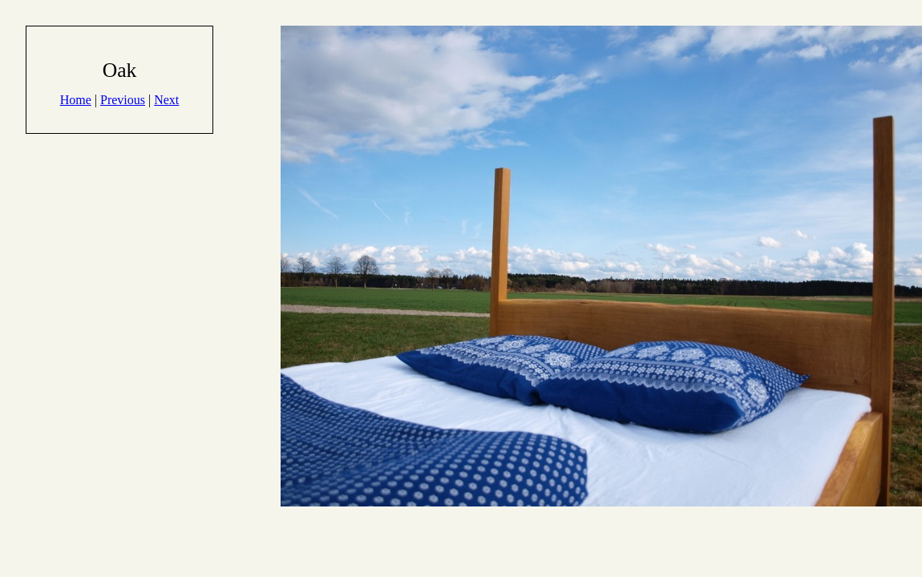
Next (166, 100)
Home (75, 100)
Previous (122, 100)
